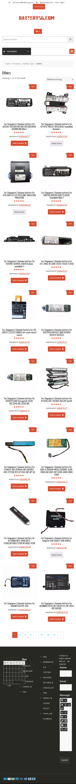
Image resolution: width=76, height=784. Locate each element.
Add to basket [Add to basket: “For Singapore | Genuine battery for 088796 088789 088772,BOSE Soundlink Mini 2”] (55, 212)
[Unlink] (65, 721)
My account (27, 671)
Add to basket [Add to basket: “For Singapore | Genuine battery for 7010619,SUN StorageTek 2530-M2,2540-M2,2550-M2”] (18, 417)
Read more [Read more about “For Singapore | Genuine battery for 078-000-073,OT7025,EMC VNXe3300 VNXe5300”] (19, 212)
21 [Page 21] (54, 635)
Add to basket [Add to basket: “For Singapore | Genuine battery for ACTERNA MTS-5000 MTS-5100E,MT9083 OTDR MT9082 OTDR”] (18, 554)
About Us (26, 665)
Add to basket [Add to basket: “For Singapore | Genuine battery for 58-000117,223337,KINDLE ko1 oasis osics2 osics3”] (18, 349)
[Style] (63, 700)
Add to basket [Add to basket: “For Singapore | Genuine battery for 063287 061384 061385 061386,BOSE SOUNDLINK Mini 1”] (18, 143)
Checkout (29, 681)
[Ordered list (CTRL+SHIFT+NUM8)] (65, 712)
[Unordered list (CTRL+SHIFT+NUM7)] (62, 712)
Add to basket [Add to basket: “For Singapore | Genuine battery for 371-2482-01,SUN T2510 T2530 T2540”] (55, 278)
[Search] (70, 39)
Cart (27, 676)
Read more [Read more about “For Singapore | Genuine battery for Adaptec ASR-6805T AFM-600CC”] (57, 555)
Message (66, 695)
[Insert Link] (62, 721)
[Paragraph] (63, 716)
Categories (10, 51)
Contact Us (27, 686)
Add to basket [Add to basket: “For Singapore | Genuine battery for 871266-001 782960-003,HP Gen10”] (55, 415)
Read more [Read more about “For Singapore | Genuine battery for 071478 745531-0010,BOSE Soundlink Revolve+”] (57, 143)
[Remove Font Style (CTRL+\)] (62, 708)
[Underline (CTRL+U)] (69, 704)
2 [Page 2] (20, 635)
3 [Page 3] (25, 635)
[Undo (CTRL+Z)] (62, 729)
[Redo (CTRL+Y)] (65, 729)
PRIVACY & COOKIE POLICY (47, 703)
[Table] (63, 725)
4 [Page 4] (30, 635)
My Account (38, 6)
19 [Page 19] (42, 635)
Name (63, 667)
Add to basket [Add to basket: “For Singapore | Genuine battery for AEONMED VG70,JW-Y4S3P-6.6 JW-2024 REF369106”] (55, 619)
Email (64, 681)
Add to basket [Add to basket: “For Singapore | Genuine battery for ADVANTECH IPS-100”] (18, 616)
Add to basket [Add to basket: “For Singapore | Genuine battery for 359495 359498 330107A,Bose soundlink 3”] (18, 280)
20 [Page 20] (48, 635)
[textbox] (66, 741)
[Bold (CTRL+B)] (62, 704)
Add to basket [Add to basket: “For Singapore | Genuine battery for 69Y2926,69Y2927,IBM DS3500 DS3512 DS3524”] (55, 349)
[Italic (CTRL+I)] (65, 704)
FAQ (24, 692)
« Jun (9, 685)
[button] (71, 51)
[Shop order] (59, 79)
